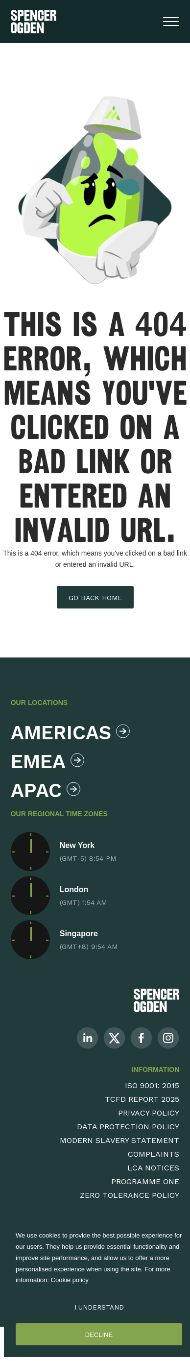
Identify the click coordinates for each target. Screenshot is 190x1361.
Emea (47, 761)
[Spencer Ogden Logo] (156, 1000)
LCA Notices (153, 1167)
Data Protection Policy (128, 1126)
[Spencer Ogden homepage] (33, 21)
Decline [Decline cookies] (99, 1334)
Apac (45, 790)
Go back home (95, 598)
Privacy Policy (148, 1113)
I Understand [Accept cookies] (99, 1307)
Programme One (145, 1181)
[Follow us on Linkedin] (87, 1037)
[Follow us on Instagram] (168, 1037)
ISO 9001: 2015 (152, 1085)
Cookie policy (70, 1280)
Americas (68, 732)
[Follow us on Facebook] (141, 1037)
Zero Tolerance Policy (129, 1195)
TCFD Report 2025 (142, 1099)
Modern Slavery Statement (119, 1140)
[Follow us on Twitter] (114, 1037)
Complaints (153, 1154)
